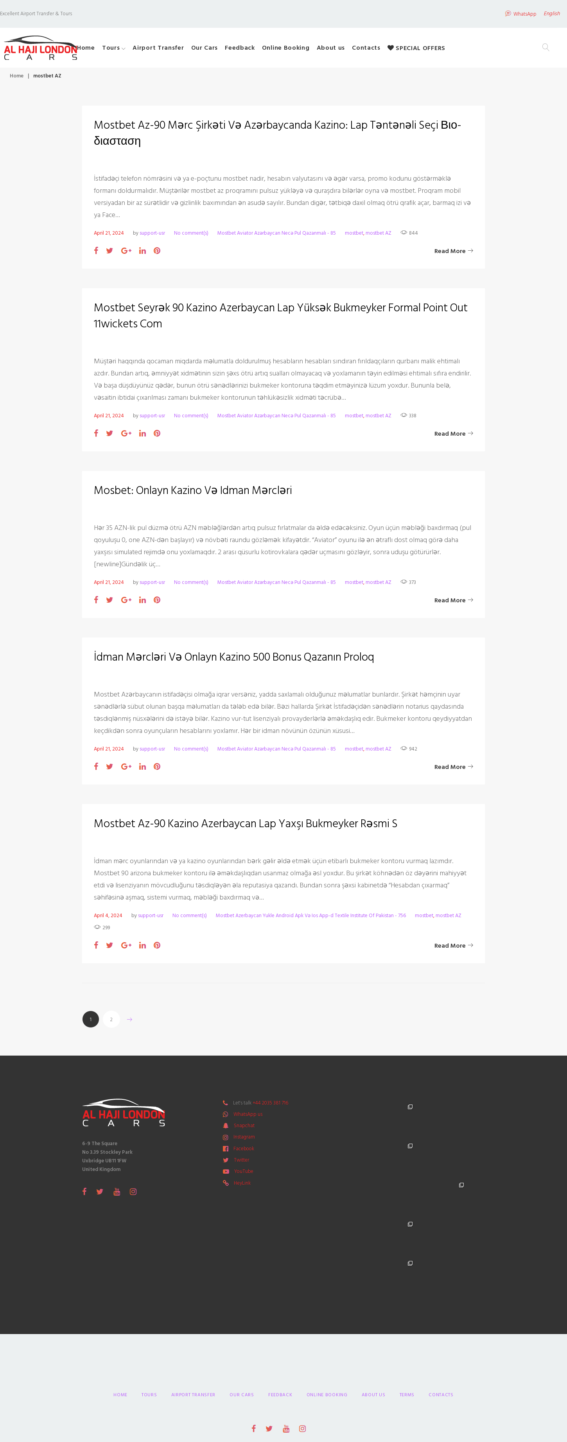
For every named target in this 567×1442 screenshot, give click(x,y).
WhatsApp (500, 12)
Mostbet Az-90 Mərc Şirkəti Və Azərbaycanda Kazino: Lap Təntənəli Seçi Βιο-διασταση (272, 137)
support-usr (152, 237)
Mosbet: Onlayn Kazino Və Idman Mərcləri (196, 494)
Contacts (397, 50)
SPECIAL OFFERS (447, 50)
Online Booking (317, 50)
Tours (142, 50)
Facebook (243, 1152)
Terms (407, 1320)
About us (362, 50)
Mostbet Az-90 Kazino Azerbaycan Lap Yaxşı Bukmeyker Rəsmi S (250, 827)
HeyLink (242, 1187)
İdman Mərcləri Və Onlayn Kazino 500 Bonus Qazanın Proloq (239, 661)
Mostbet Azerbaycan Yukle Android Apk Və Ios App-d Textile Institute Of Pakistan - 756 (311, 919)
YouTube (243, 1175)
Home (117, 50)
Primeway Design (340, 1386)
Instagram (244, 1141)
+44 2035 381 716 (270, 1107)
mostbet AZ (378, 237)
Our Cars (235, 50)
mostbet (354, 237)
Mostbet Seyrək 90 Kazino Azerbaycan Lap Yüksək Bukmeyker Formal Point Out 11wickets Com (276, 319)
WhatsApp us (247, 1118)
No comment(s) (191, 237)
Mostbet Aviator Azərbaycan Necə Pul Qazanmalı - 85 (276, 237)
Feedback (271, 50)
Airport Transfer (189, 50)
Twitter (241, 1164)
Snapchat (244, 1129)
